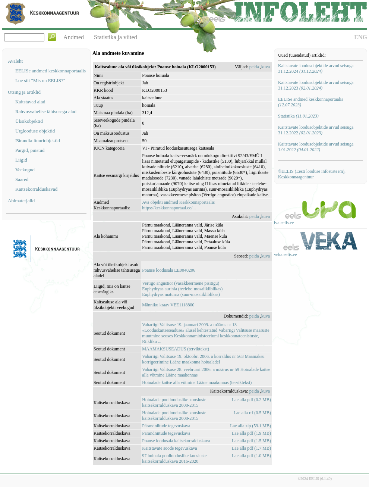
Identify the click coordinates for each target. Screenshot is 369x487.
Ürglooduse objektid (35, 131)
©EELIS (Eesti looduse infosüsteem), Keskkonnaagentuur (312, 174)
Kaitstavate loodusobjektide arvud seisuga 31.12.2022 (315, 130)
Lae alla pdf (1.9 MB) (251, 433)
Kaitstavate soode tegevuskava (169, 448)
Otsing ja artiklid (24, 92)
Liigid (21, 160)
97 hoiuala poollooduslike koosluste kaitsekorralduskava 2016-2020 (174, 458)
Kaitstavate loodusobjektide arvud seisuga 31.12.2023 (315, 85)
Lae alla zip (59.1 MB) (250, 425)
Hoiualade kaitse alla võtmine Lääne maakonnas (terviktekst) (197, 382)
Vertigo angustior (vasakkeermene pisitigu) (180, 283)
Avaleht (15, 61)
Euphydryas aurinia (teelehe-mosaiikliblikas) (182, 288)
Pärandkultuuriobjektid (37, 140)
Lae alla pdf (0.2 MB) (251, 399)
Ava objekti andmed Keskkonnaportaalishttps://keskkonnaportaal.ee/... (178, 205)
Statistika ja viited (115, 37)
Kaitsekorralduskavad (36, 189)
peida (254, 66)
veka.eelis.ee (285, 254)
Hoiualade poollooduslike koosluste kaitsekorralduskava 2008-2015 (174, 402)
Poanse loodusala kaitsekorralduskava (176, 440)
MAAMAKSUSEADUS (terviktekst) (175, 349)
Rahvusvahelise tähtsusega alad (45, 111)
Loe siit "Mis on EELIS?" (40, 80)
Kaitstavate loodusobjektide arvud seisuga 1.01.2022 (315, 146)
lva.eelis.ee (284, 222)
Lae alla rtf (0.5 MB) (252, 412)
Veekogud (25, 169)
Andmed (73, 37)
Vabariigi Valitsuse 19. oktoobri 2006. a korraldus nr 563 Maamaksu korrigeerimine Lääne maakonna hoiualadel (203, 359)
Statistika (298, 116)
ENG (360, 37)
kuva (265, 66)
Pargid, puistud (30, 150)
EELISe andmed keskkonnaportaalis (50, 71)
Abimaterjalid (21, 200)
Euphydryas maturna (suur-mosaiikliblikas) (181, 294)
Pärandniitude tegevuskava (166, 425)
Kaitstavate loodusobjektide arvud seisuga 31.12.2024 (315, 68)
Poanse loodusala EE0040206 (168, 270)
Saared (21, 179)
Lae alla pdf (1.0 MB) (251, 455)
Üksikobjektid (29, 121)
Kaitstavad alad (30, 101)
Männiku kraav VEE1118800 (168, 305)
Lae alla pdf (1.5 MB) (251, 440)
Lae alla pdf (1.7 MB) (251, 448)
